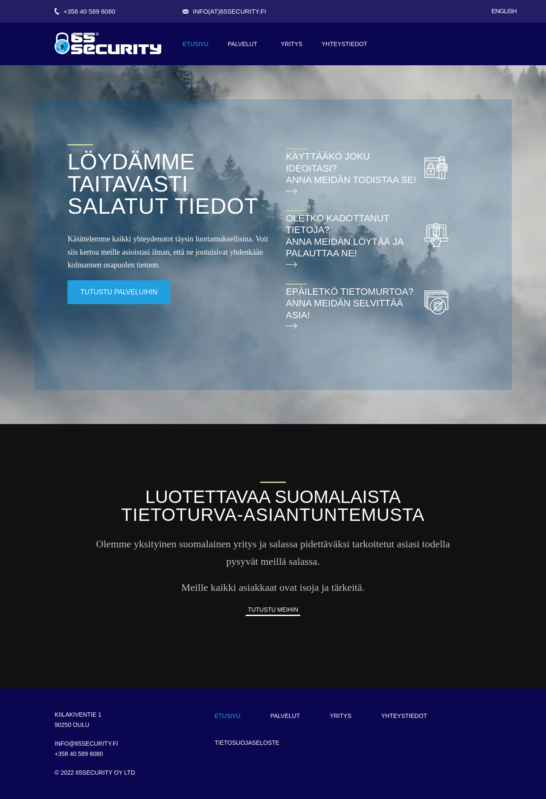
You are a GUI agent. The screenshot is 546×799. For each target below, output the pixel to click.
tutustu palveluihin (118, 292)
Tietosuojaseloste (247, 742)
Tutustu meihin (273, 609)
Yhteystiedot (344, 44)
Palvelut (243, 44)
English (504, 11)
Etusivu (196, 44)
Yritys (291, 44)
